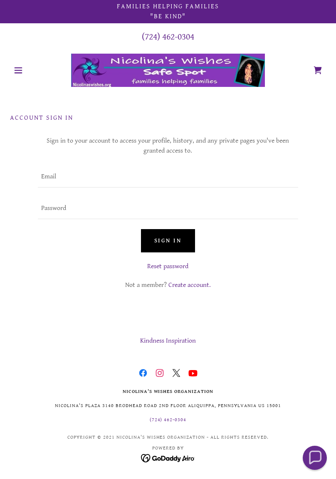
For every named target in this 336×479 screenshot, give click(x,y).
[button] (33, 70)
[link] (168, 70)
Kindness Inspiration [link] (168, 341)
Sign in (168, 240)
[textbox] (168, 177)
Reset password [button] (167, 266)
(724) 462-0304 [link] (168, 37)
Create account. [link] (189, 285)
